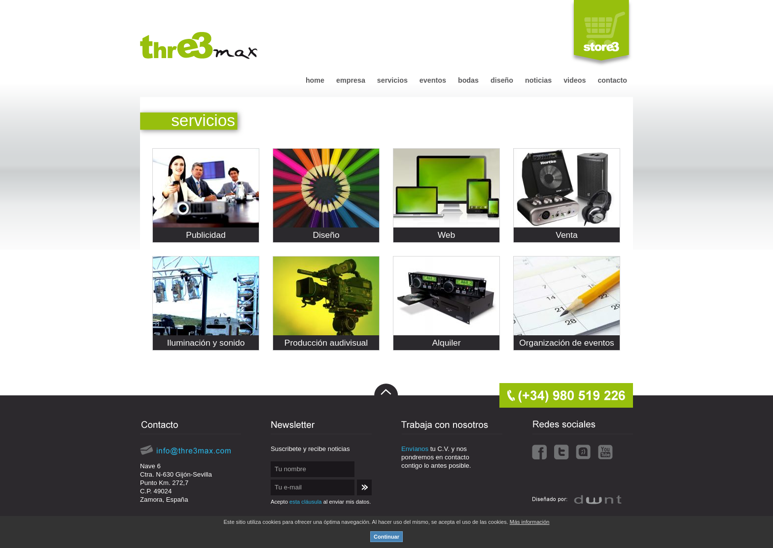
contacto (612, 80)
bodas (468, 80)
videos (574, 80)
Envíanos (414, 448)
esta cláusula (305, 502)
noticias (538, 80)
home (315, 80)
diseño (502, 80)
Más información (530, 522)
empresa (350, 80)
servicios (392, 80)
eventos (433, 80)
